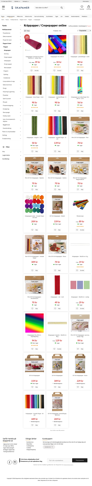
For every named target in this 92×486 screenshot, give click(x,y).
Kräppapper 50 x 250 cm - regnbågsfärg (34, 335)
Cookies (29, 448)
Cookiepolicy (30, 446)
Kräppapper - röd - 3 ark (57, 297)
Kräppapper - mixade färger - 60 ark (34, 414)
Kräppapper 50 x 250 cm (57, 56)
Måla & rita (20, 16)
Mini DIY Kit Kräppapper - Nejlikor (34, 178)
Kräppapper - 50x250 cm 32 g (80, 256)
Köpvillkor (29, 444)
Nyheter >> (17, 1)
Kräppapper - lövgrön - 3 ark (34, 137)
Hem (2, 19)
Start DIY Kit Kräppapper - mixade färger (34, 257)
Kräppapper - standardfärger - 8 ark (57, 97)
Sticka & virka (28, 16)
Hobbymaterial (10, 16)
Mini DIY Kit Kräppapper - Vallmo (57, 178)
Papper (89, 26)
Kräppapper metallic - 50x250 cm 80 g (57, 335)
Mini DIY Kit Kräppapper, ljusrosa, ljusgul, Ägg (80, 335)
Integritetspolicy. (68, 465)
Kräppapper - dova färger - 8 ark (34, 97)
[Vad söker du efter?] (49, 8)
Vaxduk (67, 16)
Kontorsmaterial (75, 16)
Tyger (56, 16)
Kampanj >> (26, 1)
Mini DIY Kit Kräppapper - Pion (80, 137)
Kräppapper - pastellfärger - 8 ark (80, 56)
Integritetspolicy (31, 449)
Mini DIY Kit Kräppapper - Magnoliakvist (80, 178)
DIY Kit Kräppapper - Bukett (57, 216)
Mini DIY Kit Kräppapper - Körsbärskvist (34, 297)
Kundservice (30, 442)
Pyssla (2, 16)
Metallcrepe (80, 216)
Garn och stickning (39, 16)
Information (86, 1)
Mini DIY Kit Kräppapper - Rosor (57, 256)
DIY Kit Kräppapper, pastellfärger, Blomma (57, 414)
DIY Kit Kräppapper (34, 375)
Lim (61, 16)
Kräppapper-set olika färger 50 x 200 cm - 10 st (80, 97)
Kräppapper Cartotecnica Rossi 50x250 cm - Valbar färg (34, 57)
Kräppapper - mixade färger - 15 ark (57, 138)
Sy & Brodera (49, 16)
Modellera (84, 16)
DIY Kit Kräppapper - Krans (80, 375)
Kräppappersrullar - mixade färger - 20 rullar (34, 216)
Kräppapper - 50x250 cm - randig (80, 297)
